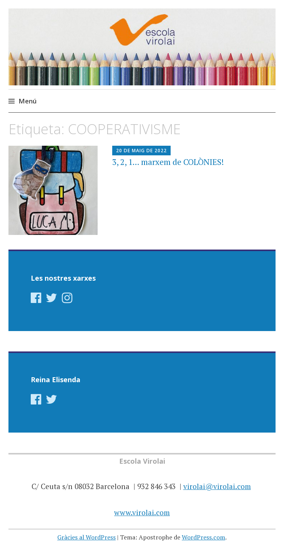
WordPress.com (203, 537)
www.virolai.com (142, 512)
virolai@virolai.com (217, 486)
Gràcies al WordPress (86, 537)
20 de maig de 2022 (141, 150)
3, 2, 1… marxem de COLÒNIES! (168, 161)
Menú (27, 101)
